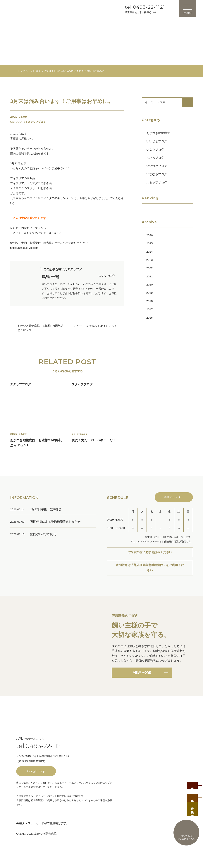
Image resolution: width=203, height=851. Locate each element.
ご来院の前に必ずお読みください (150, 553)
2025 (149, 243)
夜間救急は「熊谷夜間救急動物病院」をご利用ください (149, 569)
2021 (149, 276)
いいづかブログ (156, 165)
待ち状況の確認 (193, 808)
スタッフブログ (156, 182)
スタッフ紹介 (106, 277)
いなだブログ (155, 149)
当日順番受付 (193, 794)
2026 (149, 235)
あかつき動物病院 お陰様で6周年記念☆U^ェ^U (40, 328)
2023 (149, 259)
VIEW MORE (142, 675)
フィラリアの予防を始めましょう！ (95, 325)
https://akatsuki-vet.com (24, 247)
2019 (149, 292)
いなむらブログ (156, 174)
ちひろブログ (155, 157)
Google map (36, 773)
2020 (149, 284)
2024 (149, 251)
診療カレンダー (173, 498)
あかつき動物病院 (158, 133)
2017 (149, 309)
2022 (149, 268)
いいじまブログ (156, 141)
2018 (149, 301)
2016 (149, 317)
